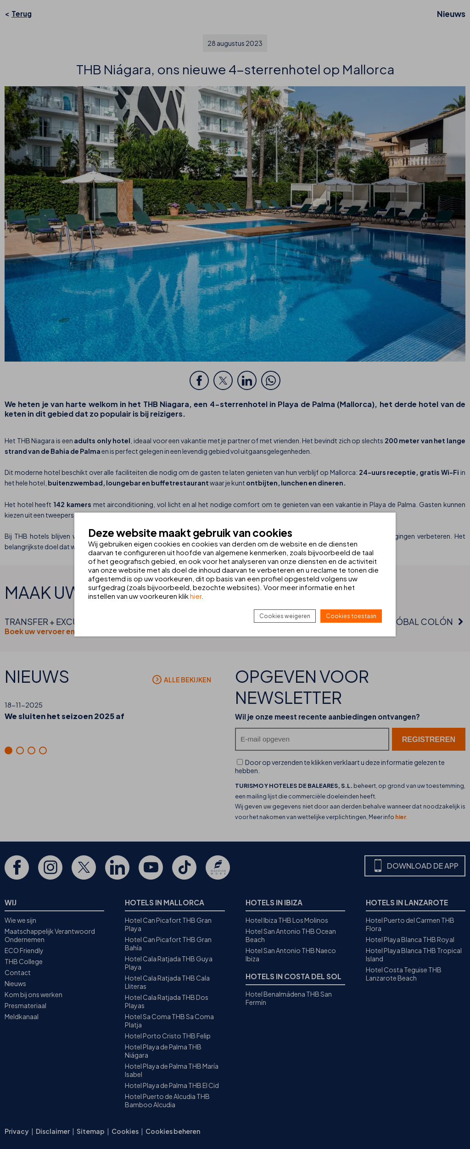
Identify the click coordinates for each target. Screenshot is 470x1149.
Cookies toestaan (351, 616)
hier (195, 595)
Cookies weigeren (284, 616)
